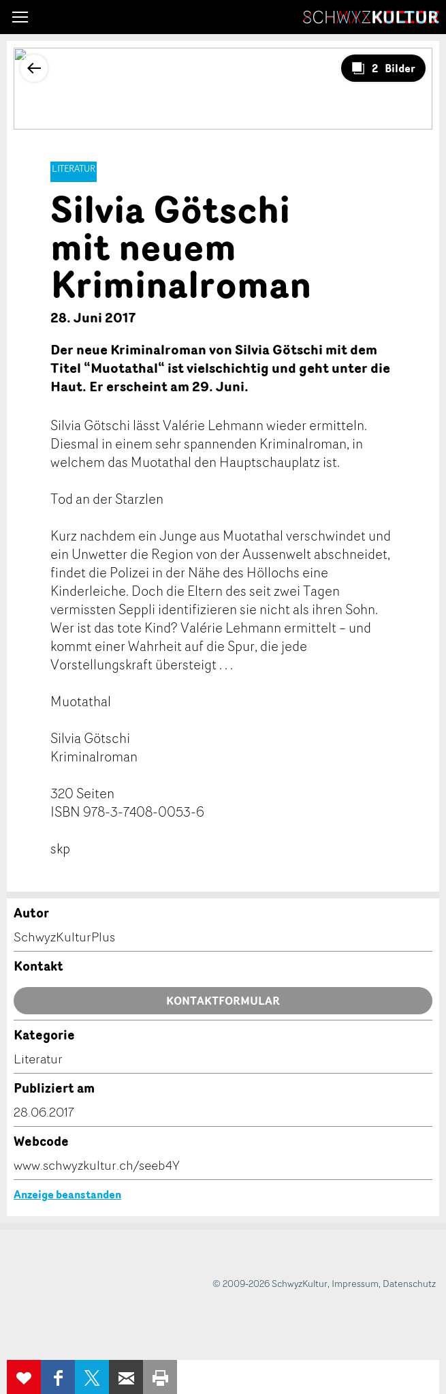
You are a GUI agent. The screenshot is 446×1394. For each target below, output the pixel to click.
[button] (20, 17)
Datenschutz (409, 1283)
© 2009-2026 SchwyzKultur (270, 1283)
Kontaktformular (223, 1001)
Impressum (355, 1283)
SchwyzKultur (371, 17)
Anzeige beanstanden (67, 1194)
